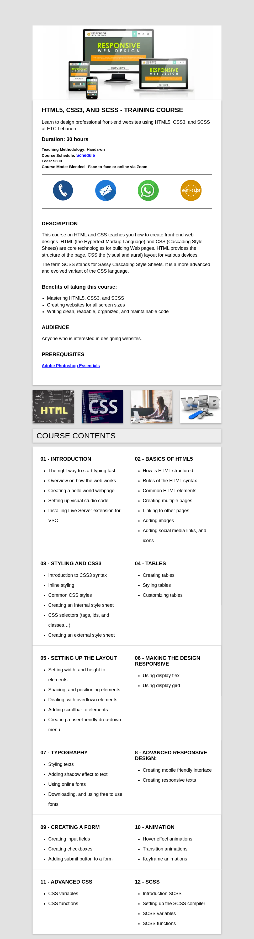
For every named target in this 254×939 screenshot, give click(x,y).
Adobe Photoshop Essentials (71, 366)
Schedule (85, 155)
